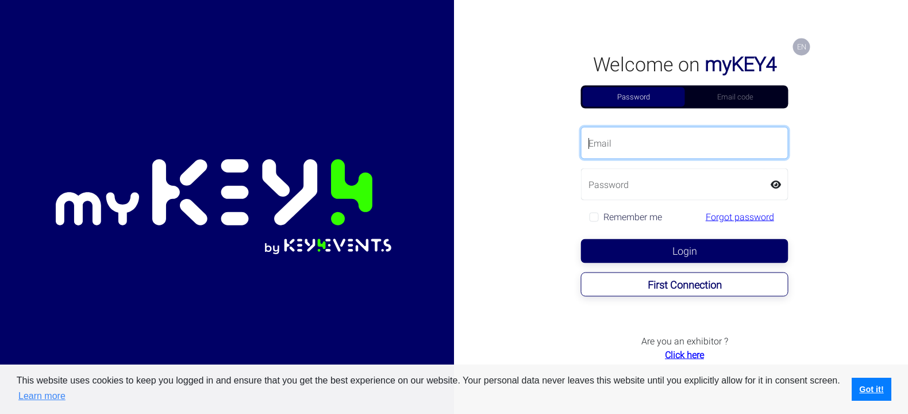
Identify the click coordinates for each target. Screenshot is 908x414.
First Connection (685, 285)
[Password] (672, 184)
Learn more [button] (42, 396)
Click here (684, 355)
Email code (735, 97)
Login (684, 251)
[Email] (684, 143)
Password (633, 97)
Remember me (632, 217)
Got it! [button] (871, 389)
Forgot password (740, 217)
